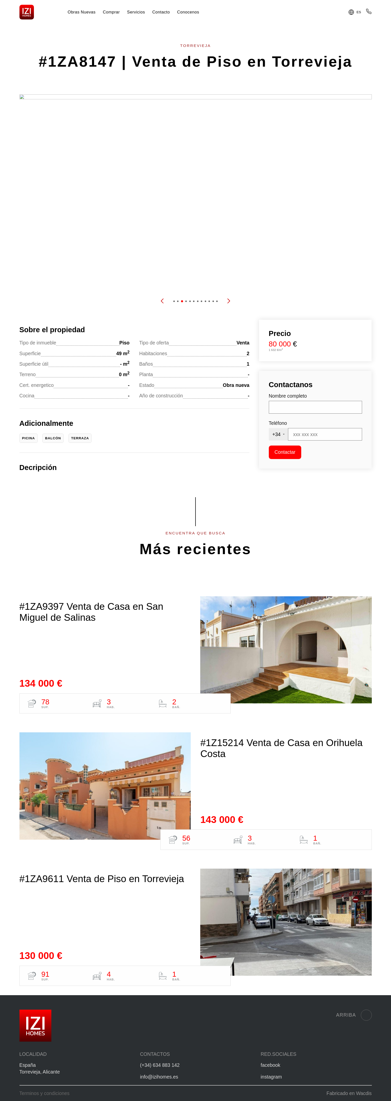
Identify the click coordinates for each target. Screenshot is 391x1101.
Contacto (161, 12)
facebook (270, 1065)
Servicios (136, 12)
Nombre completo (288, 396)
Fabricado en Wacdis (349, 1093)
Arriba (354, 1015)
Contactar (285, 452)
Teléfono (278, 423)
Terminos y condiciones (44, 1093)
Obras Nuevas (82, 12)
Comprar (111, 12)
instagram (271, 1077)
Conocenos (188, 12)
